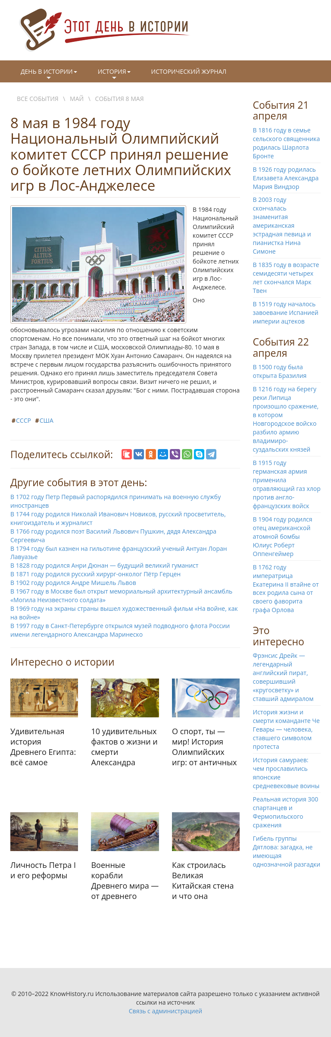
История (114, 74)
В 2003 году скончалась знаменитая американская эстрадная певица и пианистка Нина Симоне (282, 225)
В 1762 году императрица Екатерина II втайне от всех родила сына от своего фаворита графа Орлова (286, 588)
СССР (23, 420)
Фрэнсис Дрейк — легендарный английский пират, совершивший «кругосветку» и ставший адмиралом (283, 677)
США (46, 420)
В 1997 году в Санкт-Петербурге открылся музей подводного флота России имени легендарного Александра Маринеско (120, 630)
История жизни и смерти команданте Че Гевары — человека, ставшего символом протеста (286, 729)
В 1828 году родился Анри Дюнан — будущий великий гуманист (104, 565)
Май (77, 98)
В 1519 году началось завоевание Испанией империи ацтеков (286, 312)
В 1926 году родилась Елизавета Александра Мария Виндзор (286, 178)
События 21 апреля (281, 110)
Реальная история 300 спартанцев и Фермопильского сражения (286, 812)
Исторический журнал (189, 71)
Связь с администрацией (165, 1011)
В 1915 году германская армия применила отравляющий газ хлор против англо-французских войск (287, 484)
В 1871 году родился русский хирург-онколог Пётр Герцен (95, 574)
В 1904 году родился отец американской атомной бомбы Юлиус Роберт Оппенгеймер (282, 536)
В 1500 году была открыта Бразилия (280, 371)
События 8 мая (119, 98)
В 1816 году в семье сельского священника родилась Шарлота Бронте (286, 143)
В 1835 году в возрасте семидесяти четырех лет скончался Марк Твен (286, 278)
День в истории (49, 74)
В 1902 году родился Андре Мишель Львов (73, 582)
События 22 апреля (281, 347)
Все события (38, 98)
